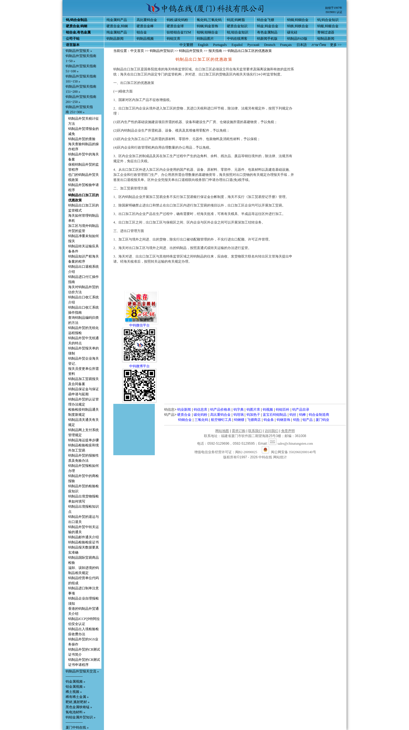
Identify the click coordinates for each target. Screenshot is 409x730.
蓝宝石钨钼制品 (275, 415)
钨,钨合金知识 (328, 20)
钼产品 (307, 420)
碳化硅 (292, 32)
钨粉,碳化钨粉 (177, 20)
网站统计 (280, 457)
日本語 (302, 45)
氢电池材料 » (75, 712)
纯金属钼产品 (117, 32)
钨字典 (238, 410)
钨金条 (269, 420)
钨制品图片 (205, 39)
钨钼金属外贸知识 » (80, 717)
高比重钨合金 (147, 20)
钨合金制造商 (319, 415)
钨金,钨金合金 (267, 26)
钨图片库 (253, 410)
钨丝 (292, 415)
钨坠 (296, 420)
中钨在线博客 (237, 39)
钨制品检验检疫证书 (83, 542)
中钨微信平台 (139, 325)
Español (237, 45)
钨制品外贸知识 (162, 51)
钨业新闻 (184, 410)
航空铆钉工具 (221, 420)
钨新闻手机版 (267, 39)
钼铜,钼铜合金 (207, 32)
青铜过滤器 (325, 32)
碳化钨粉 (200, 415)
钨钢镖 (239, 420)
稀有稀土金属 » (77, 697)
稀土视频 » (74, 692)
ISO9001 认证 (333, 12)
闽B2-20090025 (246, 452)
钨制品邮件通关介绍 (83, 537)
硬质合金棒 (145, 26)
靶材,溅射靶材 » (77, 702)
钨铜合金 (185, 420)
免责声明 (288, 431)
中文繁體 (186, 45)
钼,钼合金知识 (237, 32)
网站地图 (222, 431)
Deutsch (269, 45)
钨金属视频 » (75, 681)
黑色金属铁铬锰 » (79, 707)
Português (220, 45)
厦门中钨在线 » (77, 727)
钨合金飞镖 (265, 20)
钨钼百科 (282, 410)
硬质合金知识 (237, 26)
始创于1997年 (333, 7)
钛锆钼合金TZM (179, 32)
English (203, 45)
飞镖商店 (254, 420)
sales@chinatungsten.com (291, 444)
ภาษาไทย (319, 45)
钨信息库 (200, 410)
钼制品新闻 (325, 39)
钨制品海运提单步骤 (83, 440)
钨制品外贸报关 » (79, 51)
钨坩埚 (238, 415)
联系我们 (255, 431)
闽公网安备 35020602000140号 (289, 452)
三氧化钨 (201, 420)
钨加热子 (253, 415)
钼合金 (142, 32)
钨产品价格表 (220, 410)
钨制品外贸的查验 (81, 139)
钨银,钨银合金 (328, 26)
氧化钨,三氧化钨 (209, 20)
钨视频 (268, 410)
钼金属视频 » (75, 687)
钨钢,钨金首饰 (207, 26)
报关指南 (215, 51)
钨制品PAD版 (297, 39)
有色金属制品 (267, 32)
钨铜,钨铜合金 (297, 20)
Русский (253, 45)
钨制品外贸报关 (191, 51)
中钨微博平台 (139, 366)
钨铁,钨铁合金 (297, 26)
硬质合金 (184, 415)
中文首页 (137, 51)
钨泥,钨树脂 (236, 20)
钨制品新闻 (115, 39)
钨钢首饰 (283, 420)
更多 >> (336, 45)
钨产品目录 (300, 410)
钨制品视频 (145, 39)
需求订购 (238, 431)
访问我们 (271, 431)
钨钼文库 (173, 39)
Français (286, 45)
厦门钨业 (322, 420)
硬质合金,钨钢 (117, 26)
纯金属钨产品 (117, 20)
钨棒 (302, 415)
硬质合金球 (175, 26)
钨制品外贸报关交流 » (82, 671)
